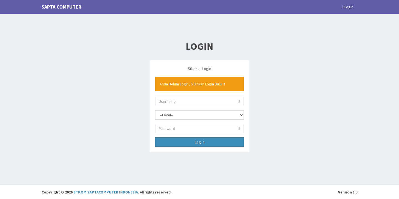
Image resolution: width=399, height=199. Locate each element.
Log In (199, 142)
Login (347, 6)
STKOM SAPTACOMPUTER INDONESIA (105, 192)
